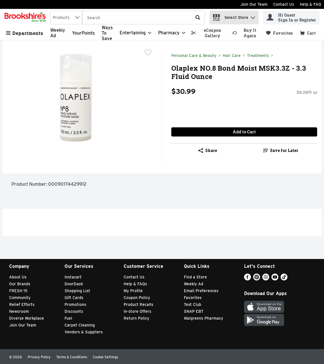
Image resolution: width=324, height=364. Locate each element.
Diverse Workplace (26, 318)
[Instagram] (265, 279)
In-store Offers (137, 311)
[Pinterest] (256, 279)
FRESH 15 (18, 290)
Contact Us (283, 4)
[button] (253, 16)
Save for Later (280, 150)
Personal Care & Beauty (193, 55)
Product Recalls (138, 304)
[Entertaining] (135, 33)
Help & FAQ (310, 4)
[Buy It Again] (246, 33)
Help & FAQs (135, 284)
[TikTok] (284, 279)
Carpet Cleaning (80, 325)
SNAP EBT (194, 311)
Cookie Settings (105, 357)
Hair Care (232, 55)
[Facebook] (247, 279)
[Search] (143, 18)
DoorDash (74, 284)
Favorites (193, 297)
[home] (26, 17)
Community (20, 297)
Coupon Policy (137, 297)
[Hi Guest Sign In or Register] (291, 17)
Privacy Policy (39, 357)
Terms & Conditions (71, 357)
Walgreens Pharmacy (203, 318)
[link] (209, 33)
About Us (18, 277)
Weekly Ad (193, 284)
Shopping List (77, 290)
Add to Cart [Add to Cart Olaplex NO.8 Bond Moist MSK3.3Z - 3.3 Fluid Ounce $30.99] (244, 131)
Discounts (74, 311)
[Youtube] (274, 279)
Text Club (192, 304)
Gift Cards (74, 297)
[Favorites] (279, 33)
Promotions (75, 304)
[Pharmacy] (171, 33)
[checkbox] (148, 53)
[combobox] (66, 17)
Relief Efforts (22, 304)
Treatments (258, 55)
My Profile (133, 290)
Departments (24, 33)
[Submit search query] (197, 17)
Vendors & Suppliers (84, 332)
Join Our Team (253, 4)
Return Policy (136, 318)
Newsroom (19, 311)
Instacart (73, 277)
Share (207, 150)
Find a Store (195, 277)
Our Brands (19, 284)
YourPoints (83, 33)
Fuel (68, 318)
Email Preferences (201, 290)
